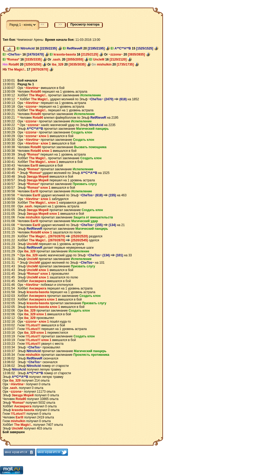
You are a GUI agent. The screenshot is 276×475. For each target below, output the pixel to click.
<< (42, 24)
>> (60, 24)
